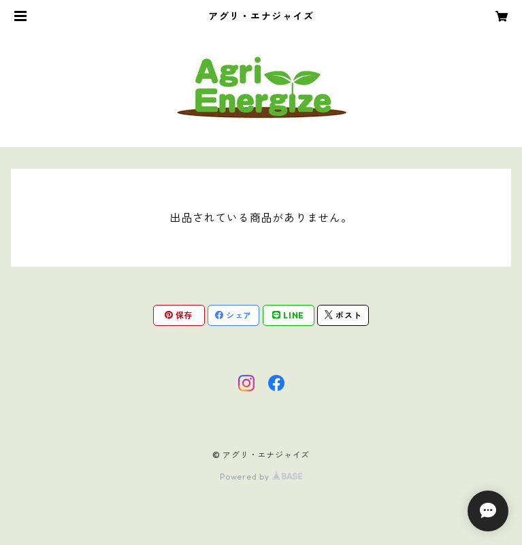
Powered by (261, 477)
